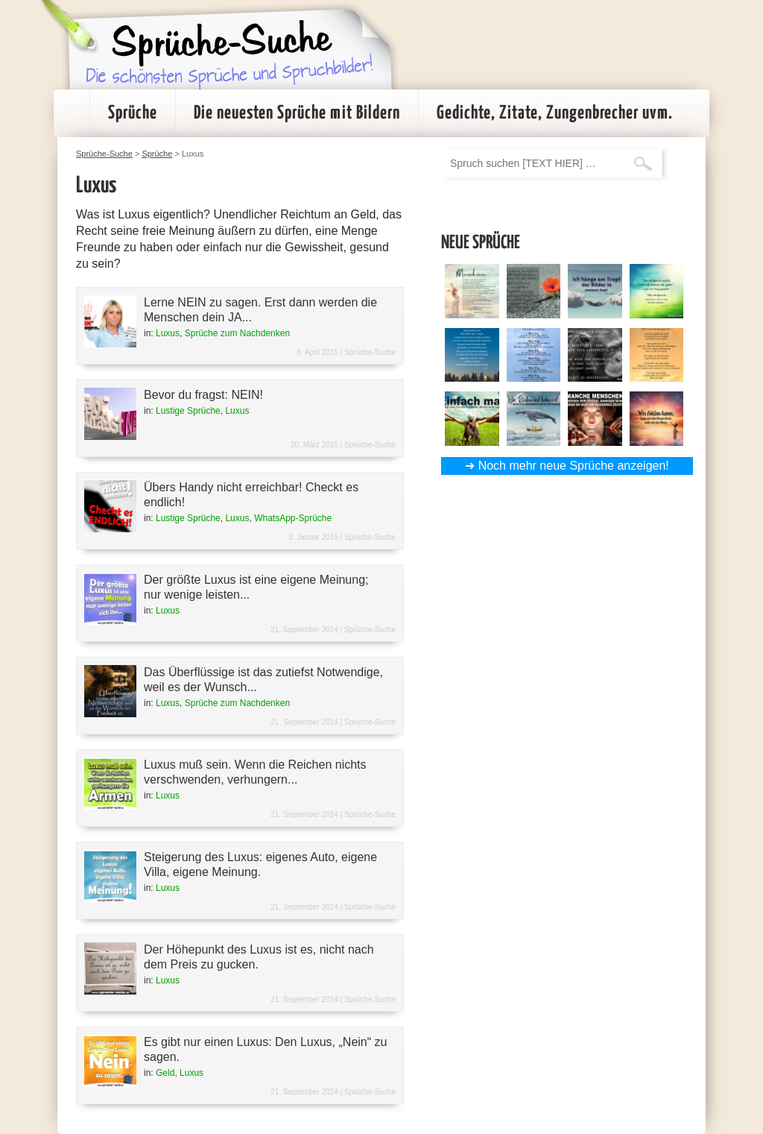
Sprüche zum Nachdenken (237, 333)
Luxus (168, 333)
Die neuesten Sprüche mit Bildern (297, 113)
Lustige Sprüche (188, 411)
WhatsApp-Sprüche (293, 518)
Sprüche (132, 113)
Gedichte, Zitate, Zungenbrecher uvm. (555, 113)
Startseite (71, 113)
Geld (165, 1073)
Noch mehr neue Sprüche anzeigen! (573, 465)
